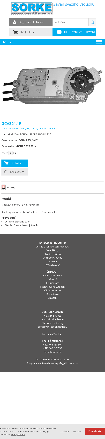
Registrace (25, 22)
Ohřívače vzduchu (52, 257)
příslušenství (17, 171)
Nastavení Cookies (52, 334)
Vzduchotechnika (52, 275)
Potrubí (52, 261)
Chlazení (52, 297)
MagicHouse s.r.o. (68, 363)
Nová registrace (52, 315)
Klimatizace (52, 294)
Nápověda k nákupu (52, 319)
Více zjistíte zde (18, 434)
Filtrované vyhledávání (79, 32)
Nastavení (77, 431)
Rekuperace (52, 283)
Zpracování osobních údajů (52, 326)
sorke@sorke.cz (52, 352)
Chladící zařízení (52, 254)
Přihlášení (38, 22)
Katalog (11, 187)
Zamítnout (64, 431)
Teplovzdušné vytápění (52, 286)
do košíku (17, 163)
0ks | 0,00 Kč (27, 32)
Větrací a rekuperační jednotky (52, 246)
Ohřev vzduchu (52, 290)
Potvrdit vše (94, 431)
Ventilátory (53, 250)
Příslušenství (53, 265)
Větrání (53, 279)
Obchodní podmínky (52, 323)
